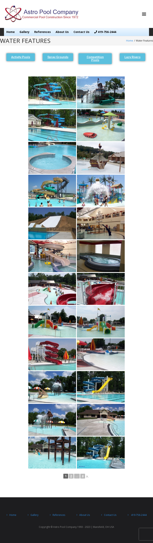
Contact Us (81, 32)
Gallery (24, 32)
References (42, 32)
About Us (62, 32)
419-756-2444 (105, 32)
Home (10, 32)
